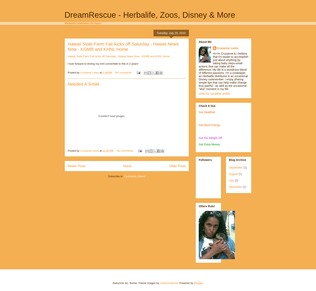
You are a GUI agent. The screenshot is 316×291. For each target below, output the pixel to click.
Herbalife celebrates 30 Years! (83, 23)
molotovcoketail (169, 283)
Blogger (198, 283)
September (236, 167)
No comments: (124, 72)
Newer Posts (76, 166)
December (235, 186)
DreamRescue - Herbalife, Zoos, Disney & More (149, 14)
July (231, 180)
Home (127, 166)
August (233, 174)
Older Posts (177, 166)
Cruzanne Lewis (228, 48)
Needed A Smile (83, 84)
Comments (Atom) (134, 176)
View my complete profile (214, 93)
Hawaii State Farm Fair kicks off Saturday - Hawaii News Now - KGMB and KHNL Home (123, 46)
